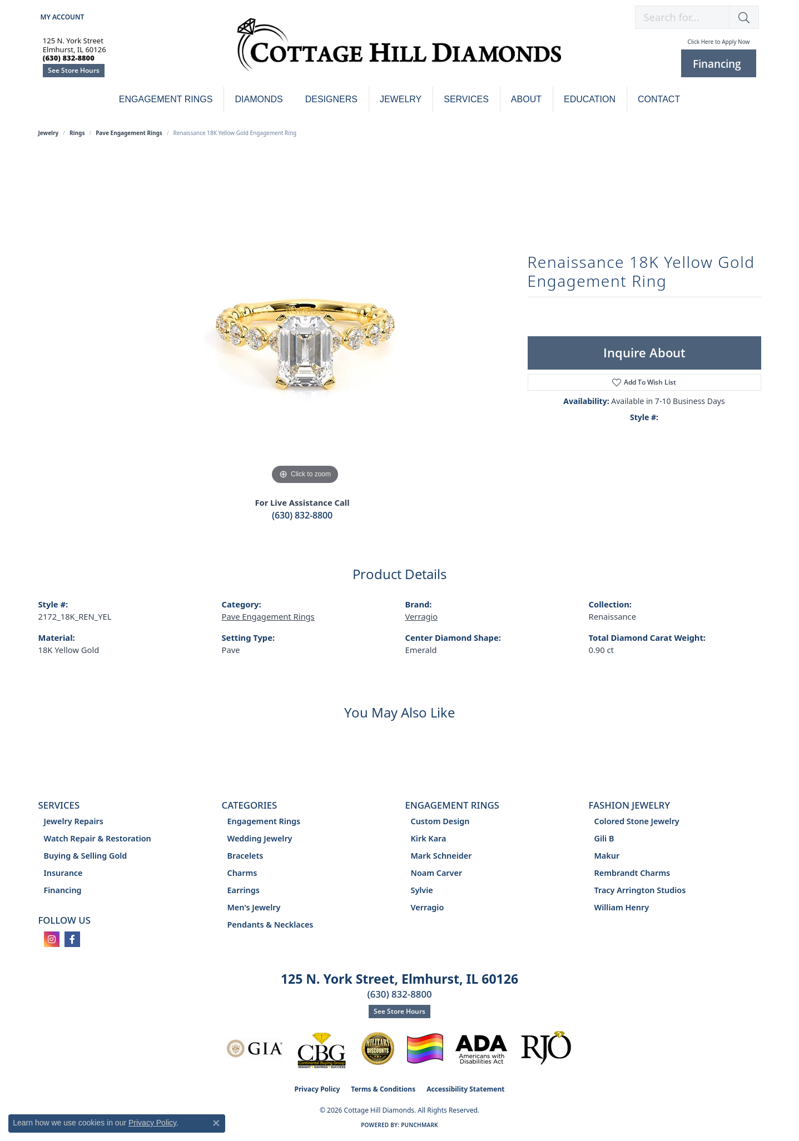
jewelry (48, 133)
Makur (607, 855)
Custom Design (440, 821)
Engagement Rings (166, 99)
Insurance (63, 873)
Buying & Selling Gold (85, 855)
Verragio (421, 616)
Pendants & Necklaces (270, 924)
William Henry (621, 907)
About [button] (526, 99)
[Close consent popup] (216, 1123)
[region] (305, 320)
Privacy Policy (317, 1089)
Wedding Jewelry (259, 838)
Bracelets (245, 855)
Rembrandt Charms (632, 873)
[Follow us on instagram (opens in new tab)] (51, 939)
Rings (77, 133)
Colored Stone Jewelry (636, 821)
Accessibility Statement (465, 1089)
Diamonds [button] (258, 99)
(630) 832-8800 (302, 515)
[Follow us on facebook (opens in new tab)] (72, 939)
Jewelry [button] (400, 99)
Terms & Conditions (383, 1089)
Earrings (243, 890)
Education (590, 99)
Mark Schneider (441, 855)
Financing (63, 890)
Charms (242, 873)
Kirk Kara (428, 838)
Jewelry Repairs (73, 821)
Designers (331, 99)
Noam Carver (437, 873)
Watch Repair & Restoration (97, 838)
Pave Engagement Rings (129, 133)
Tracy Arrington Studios (640, 890)
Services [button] (466, 99)
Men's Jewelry (254, 907)
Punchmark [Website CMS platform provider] (419, 1125)
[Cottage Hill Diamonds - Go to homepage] (399, 50)
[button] (61, 17)
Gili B (604, 838)
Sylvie (422, 890)
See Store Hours (74, 70)
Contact (659, 99)
